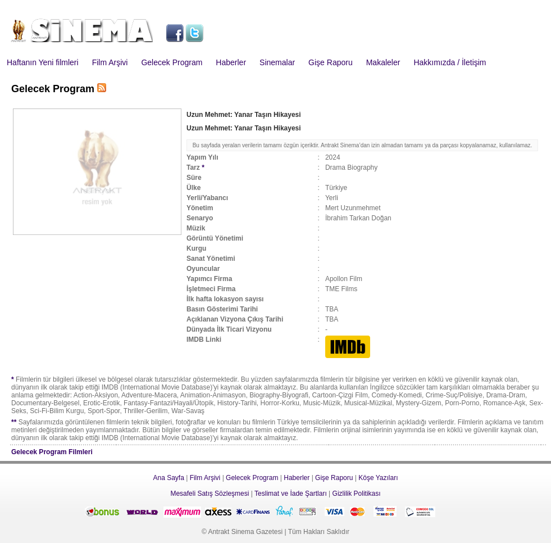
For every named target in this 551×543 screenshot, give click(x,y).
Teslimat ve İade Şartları (290, 493)
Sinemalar (277, 62)
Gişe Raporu (330, 62)
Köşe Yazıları (378, 478)
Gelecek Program (171, 62)
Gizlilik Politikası (357, 493)
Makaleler (383, 62)
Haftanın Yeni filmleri (43, 62)
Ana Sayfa (168, 478)
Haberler (231, 62)
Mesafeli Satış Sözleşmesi (209, 493)
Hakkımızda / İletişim (449, 62)
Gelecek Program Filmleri (52, 452)
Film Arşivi (110, 62)
